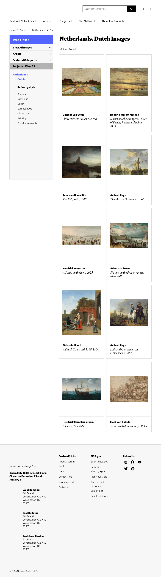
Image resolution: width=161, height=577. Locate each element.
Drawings (22, 98)
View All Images (31, 47)
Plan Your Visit (99, 476)
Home (12, 30)
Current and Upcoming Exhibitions (97, 486)
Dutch (21, 79)
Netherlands (20, 74)
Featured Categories (31, 60)
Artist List (64, 487)
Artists (31, 53)
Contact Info (65, 476)
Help (61, 471)
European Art (24, 108)
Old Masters (24, 113)
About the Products (113, 21)
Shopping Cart (66, 482)
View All (30, 66)
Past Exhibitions (99, 496)
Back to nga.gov (99, 461)
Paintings (22, 118)
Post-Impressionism (28, 123)
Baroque (22, 94)
